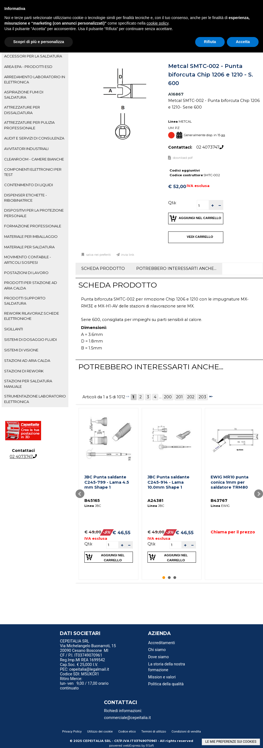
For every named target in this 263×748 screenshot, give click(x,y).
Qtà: (172, 202)
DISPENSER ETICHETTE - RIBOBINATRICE (25, 197)
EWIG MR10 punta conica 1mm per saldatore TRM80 (229, 482)
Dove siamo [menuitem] (158, 657)
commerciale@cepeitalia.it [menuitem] (127, 717)
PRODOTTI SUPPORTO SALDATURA (24, 300)
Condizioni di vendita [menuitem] (186, 731)
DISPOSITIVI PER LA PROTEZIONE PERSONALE (34, 213)
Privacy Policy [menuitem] (72, 731)
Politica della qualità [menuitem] (166, 684)
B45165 (92, 500)
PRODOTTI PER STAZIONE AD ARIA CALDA (30, 285)
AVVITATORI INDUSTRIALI (26, 148)
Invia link (127, 255)
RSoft (150, 745)
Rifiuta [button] (210, 41)
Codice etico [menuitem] (127, 731)
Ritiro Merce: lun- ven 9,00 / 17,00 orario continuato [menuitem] (84, 683)
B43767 (219, 500)
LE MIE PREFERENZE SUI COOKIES (230, 742)
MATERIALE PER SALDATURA (29, 247)
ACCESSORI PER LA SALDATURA (33, 56)
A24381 (155, 500)
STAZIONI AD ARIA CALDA (27, 360)
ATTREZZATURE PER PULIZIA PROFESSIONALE (29, 125)
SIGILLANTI (13, 329)
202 (190, 396)
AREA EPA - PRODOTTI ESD (28, 66)
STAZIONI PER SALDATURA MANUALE (28, 383)
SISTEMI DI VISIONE (21, 350)
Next (258, 493)
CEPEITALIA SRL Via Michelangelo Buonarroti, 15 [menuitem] (88, 643)
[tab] (35, 56)
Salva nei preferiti (98, 255)
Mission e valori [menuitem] (162, 677)
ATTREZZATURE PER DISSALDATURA (22, 110)
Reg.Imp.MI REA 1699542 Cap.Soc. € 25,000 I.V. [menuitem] (82, 662)
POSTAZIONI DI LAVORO (26, 272)
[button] (212, 205)
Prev (80, 493)
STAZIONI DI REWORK (24, 371)
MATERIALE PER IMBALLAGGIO (31, 236)
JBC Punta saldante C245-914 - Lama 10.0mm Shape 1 (168, 482)
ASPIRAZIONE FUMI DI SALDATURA (23, 94)
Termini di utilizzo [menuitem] (153, 731)
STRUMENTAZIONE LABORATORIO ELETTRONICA (35, 399)
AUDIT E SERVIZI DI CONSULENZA (34, 138)
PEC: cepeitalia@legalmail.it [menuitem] (86, 669)
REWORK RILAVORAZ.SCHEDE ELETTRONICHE (31, 316)
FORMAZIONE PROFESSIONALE (32, 226)
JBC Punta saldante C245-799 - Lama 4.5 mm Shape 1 (106, 482)
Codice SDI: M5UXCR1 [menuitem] (79, 674)
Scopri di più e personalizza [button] (38, 41)
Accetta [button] (243, 41)
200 (168, 396)
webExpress (132, 745)
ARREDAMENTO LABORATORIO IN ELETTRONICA (34, 79)
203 (202, 396)
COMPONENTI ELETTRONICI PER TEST (32, 172)
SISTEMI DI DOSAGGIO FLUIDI (30, 339)
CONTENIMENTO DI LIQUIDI (28, 185)
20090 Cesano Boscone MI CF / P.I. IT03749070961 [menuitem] (84, 653)
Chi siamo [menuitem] (157, 649)
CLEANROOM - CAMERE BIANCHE (34, 159)
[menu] (90, 642)
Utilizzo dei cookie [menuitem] (100, 731)
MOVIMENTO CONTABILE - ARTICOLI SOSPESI (27, 259)
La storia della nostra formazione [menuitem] (166, 667)
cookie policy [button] (157, 23)
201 (179, 396)
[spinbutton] (203, 205)
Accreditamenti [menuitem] (161, 643)
